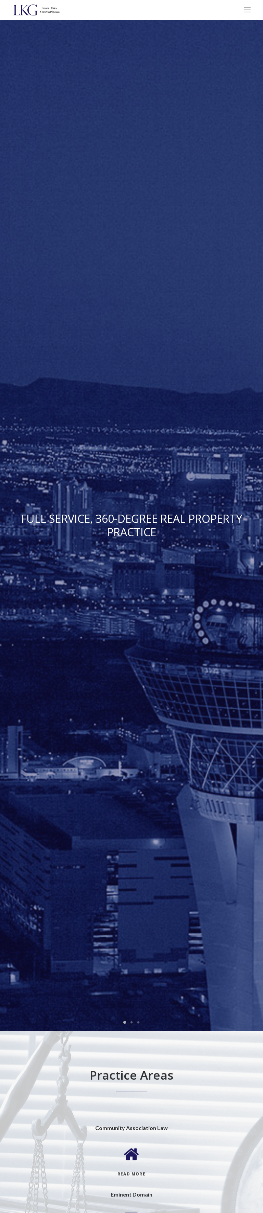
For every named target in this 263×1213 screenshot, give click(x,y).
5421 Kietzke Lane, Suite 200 (46, 882)
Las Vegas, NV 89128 (37, 844)
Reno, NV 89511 (32, 892)
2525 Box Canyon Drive (40, 834)
